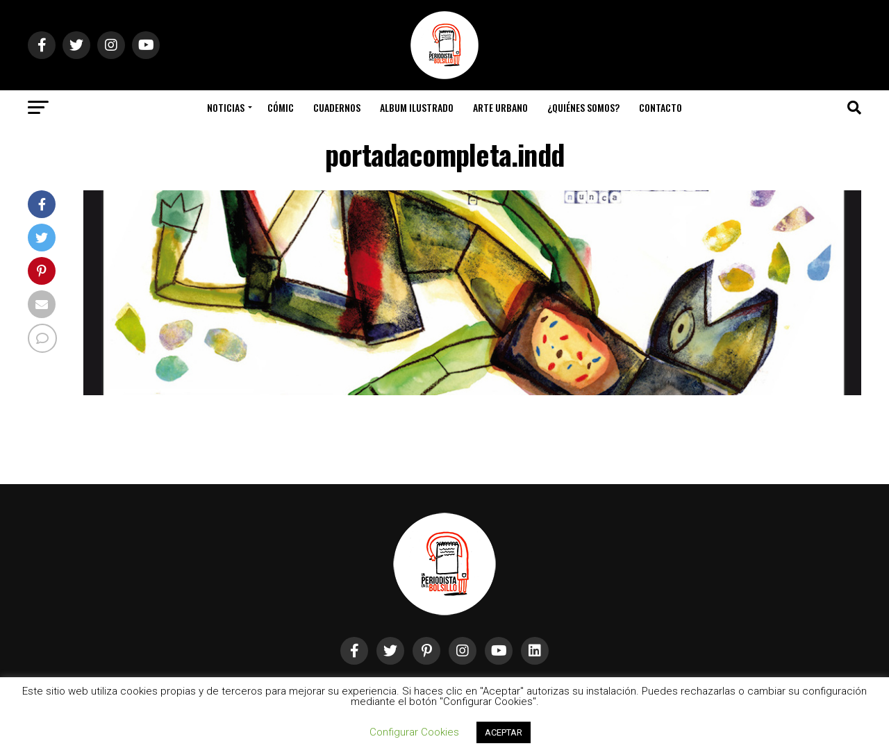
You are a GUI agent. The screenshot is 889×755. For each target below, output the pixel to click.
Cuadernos (336, 107)
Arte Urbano (500, 107)
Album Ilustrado (417, 107)
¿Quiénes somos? (583, 107)
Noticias (225, 107)
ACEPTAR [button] (503, 732)
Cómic (280, 107)
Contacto (660, 107)
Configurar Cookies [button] (414, 732)
